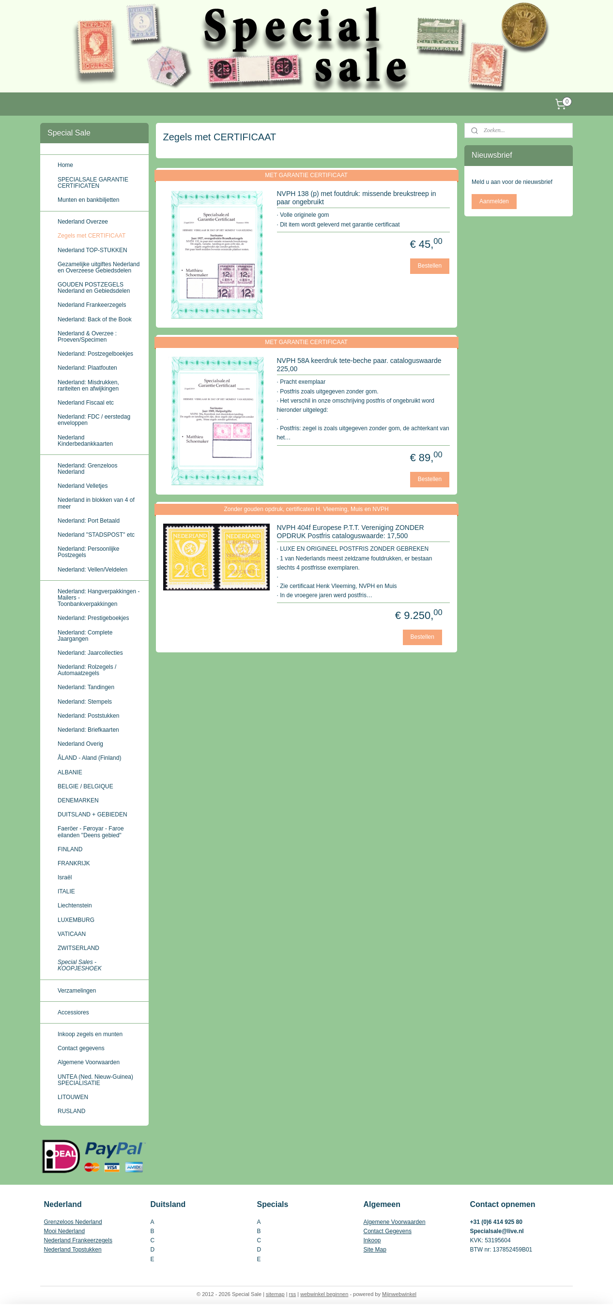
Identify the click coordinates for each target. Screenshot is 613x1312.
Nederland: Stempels (85, 701)
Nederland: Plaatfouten (87, 367)
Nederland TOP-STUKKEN (92, 250)
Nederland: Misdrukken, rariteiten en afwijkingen (88, 385)
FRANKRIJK (74, 863)
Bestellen (430, 265)
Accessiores (73, 1012)
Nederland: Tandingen (86, 687)
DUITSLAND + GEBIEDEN (92, 814)
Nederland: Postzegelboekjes (95, 353)
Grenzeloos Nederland (73, 1222)
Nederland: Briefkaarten (88, 729)
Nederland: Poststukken (88, 715)
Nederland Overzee (83, 221)
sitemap (275, 1294)
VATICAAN (72, 934)
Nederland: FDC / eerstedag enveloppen (94, 419)
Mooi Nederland (64, 1231)
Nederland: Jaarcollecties (90, 652)
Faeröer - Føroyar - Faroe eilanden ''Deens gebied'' (91, 831)
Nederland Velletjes (82, 486)
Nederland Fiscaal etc (86, 402)
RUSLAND (71, 1111)
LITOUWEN (73, 1097)
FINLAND (70, 849)
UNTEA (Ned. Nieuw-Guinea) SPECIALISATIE (95, 1079)
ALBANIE (70, 772)
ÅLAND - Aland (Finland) (89, 757)
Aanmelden (494, 201)
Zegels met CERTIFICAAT (91, 235)
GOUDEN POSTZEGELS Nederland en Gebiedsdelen (94, 287)
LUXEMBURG (76, 920)
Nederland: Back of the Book (95, 319)
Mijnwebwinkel (399, 1294)
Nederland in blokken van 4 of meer (96, 503)
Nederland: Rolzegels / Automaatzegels (87, 670)
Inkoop (372, 1240)
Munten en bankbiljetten (88, 199)
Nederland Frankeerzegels (92, 305)
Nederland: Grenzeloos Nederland (87, 468)
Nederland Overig (80, 743)
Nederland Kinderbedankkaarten (85, 440)
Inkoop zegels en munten (90, 1034)
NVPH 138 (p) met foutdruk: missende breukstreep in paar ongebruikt (356, 198)
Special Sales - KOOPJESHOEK (80, 965)
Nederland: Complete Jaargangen (85, 635)
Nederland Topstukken (73, 1249)
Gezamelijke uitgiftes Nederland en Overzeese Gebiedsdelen (98, 267)
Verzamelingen (77, 990)
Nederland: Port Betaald (89, 520)
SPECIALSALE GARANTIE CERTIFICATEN (93, 182)
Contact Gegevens (388, 1231)
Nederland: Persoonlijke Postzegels (88, 551)
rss (292, 1294)
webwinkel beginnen (324, 1294)
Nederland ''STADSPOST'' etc (96, 534)
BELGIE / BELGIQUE (85, 786)
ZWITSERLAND (78, 948)
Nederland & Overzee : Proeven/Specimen (87, 336)
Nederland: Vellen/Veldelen (92, 569)
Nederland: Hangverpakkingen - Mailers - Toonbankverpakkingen (98, 597)
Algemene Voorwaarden (89, 1062)
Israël (65, 877)
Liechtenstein (75, 905)
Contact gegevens (81, 1048)
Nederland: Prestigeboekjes (93, 618)
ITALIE (66, 891)
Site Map (375, 1249)
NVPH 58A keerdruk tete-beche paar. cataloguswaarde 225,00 (359, 365)
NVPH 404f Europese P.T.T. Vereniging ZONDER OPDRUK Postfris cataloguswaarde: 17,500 (350, 532)
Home (65, 165)
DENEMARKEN (78, 800)
